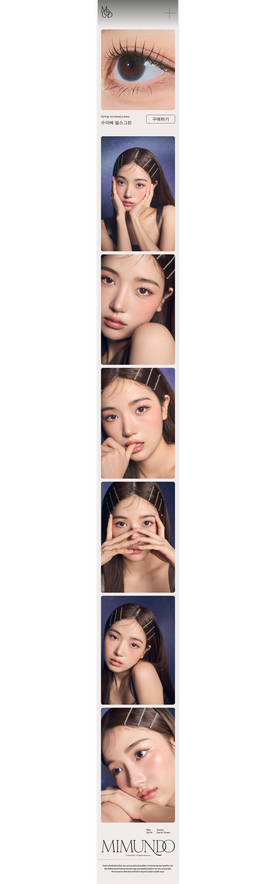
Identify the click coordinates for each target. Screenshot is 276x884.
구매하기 (160, 119)
